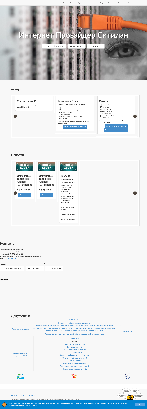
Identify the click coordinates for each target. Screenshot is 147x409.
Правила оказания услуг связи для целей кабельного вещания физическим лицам (74, 334)
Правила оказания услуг (20, 329)
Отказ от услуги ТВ (74, 352)
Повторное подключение (74, 363)
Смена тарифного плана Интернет (74, 355)
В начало (14, 395)
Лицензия (74, 338)
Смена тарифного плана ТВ (74, 358)
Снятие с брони (75, 360)
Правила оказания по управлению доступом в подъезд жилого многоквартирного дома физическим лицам (74, 325)
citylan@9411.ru (10, 258)
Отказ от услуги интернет (74, 349)
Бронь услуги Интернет (74, 344)
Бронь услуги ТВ (74, 347)
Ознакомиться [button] (25, 195)
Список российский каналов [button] (116, 126)
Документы (132, 3)
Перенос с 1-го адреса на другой (74, 366)
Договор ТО (73, 320)
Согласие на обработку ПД (74, 369)
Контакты (111, 3)
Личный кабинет (69, 3)
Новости (121, 3)
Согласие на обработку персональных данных (74, 323)
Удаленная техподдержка (87, 3)
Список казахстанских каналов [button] (75, 127)
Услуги (102, 3)
